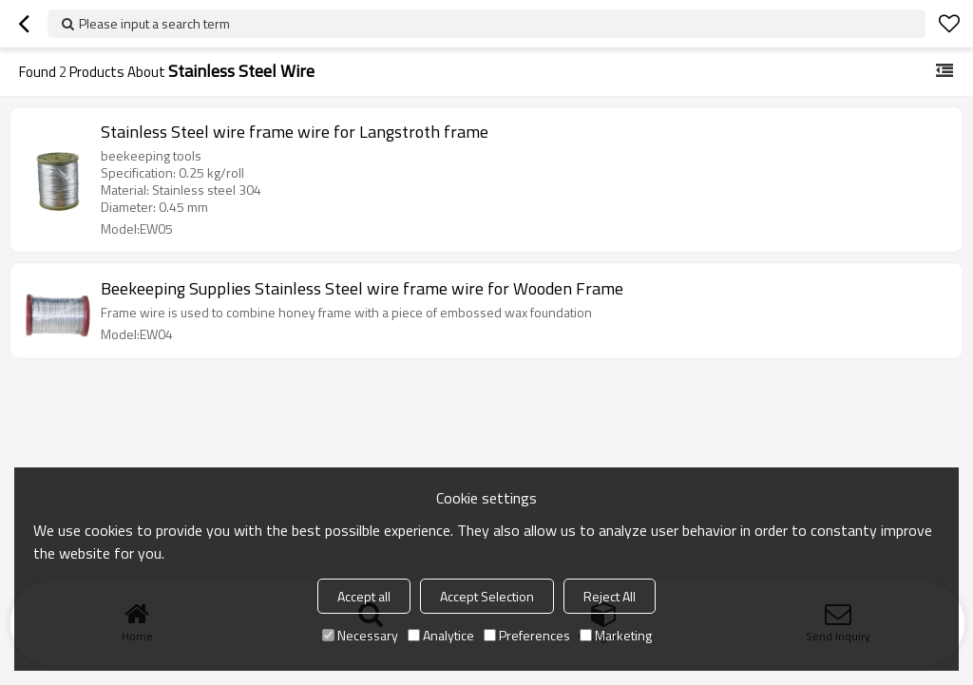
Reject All (609, 596)
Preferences (527, 635)
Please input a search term (154, 23)
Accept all (364, 596)
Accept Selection (487, 596)
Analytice (441, 635)
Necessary (360, 635)
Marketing (616, 635)
